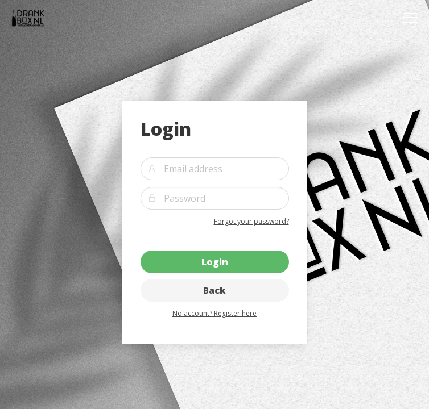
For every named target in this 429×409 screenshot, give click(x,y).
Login (214, 262)
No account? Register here (214, 313)
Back (214, 290)
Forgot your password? (251, 221)
